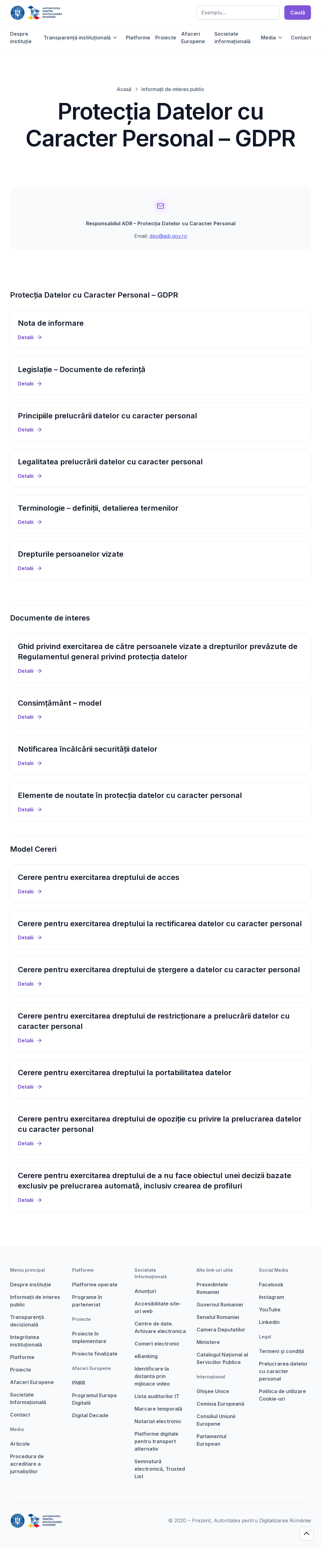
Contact (301, 37)
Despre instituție (21, 37)
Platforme (138, 37)
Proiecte (165, 37)
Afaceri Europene (193, 37)
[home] (36, 12)
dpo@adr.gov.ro (168, 236)
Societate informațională (232, 37)
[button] (81, 37)
